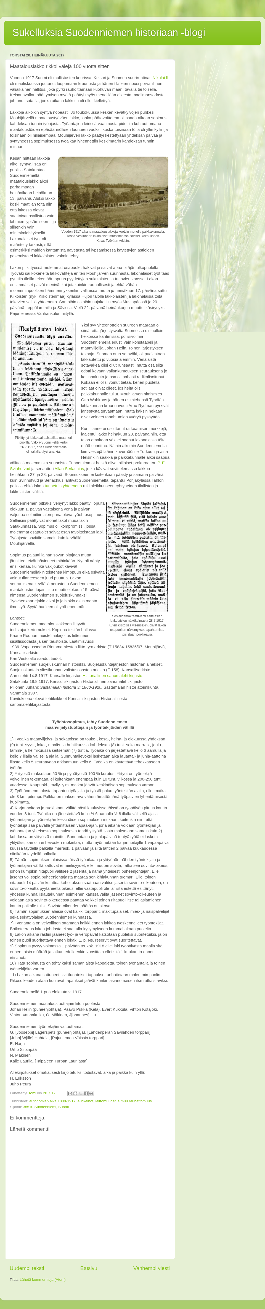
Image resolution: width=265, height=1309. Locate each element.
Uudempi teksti (27, 1268)
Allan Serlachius (69, 468)
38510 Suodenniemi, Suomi (46, 1107)
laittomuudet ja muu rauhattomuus (124, 1101)
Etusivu (88, 1268)
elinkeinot (85, 1101)
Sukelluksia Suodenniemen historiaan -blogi (108, 32)
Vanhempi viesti (151, 1268)
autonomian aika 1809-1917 (52, 1101)
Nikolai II (160, 78)
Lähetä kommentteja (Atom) (43, 1279)
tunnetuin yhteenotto (63, 486)
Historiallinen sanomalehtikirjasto (112, 675)
